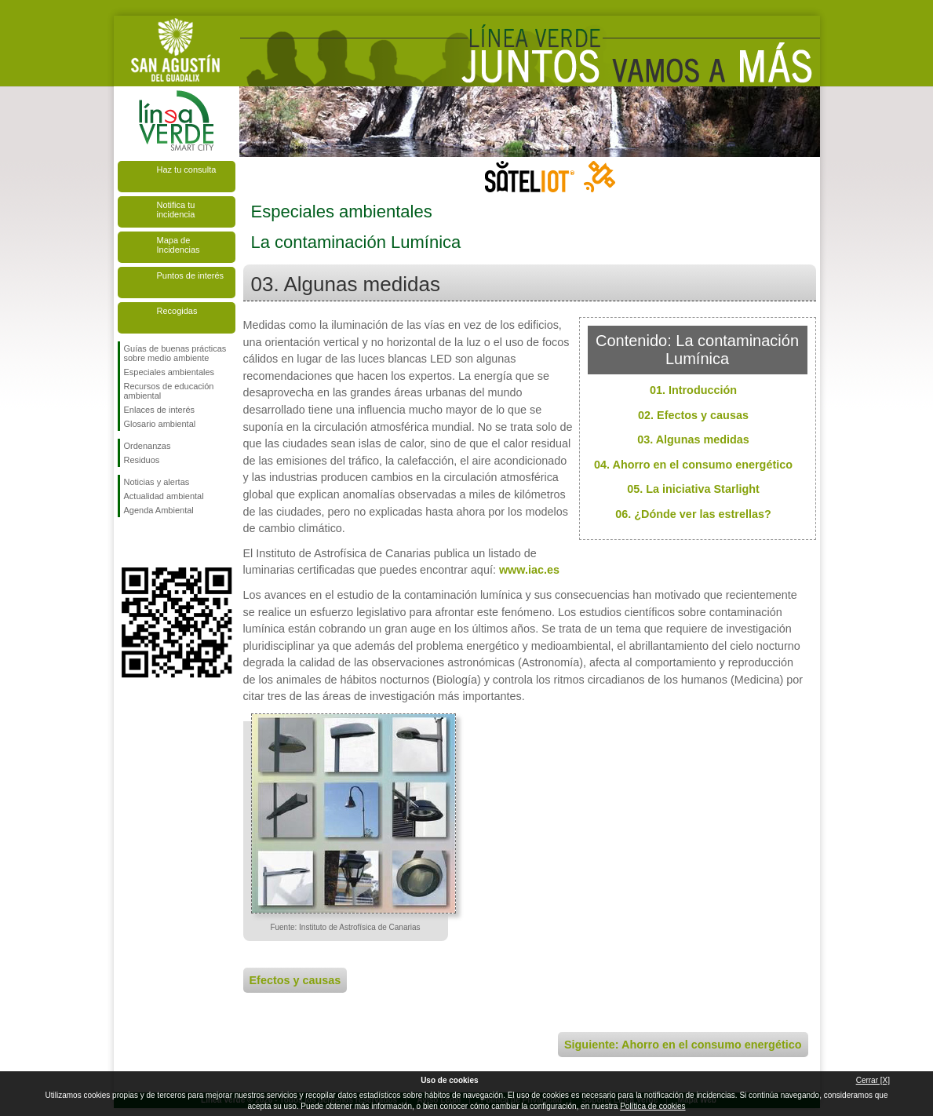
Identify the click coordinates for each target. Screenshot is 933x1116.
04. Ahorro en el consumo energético (693, 464)
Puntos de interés (190, 275)
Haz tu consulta (187, 169)
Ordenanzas (147, 445)
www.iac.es (529, 569)
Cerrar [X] (873, 1080)
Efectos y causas (295, 980)
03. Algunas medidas (693, 439)
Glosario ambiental (160, 424)
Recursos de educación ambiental (169, 390)
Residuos (142, 460)
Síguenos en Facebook (127, 542)
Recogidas (177, 310)
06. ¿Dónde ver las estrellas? (693, 514)
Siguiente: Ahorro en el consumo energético (683, 1044)
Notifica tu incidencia (176, 209)
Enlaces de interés (159, 409)
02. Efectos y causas (693, 415)
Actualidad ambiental (164, 496)
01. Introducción (693, 390)
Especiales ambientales (169, 372)
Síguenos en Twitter (153, 542)
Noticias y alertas (157, 482)
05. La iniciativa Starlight (693, 489)
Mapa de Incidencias (178, 244)
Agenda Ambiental (159, 510)
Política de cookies (652, 1106)
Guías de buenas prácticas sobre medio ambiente (175, 353)
